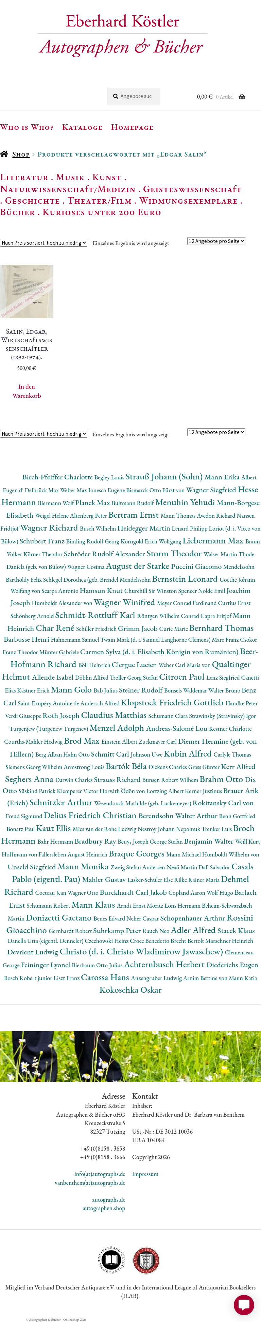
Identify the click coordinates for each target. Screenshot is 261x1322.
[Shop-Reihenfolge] (43, 243)
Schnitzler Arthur (62, 802)
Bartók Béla (127, 766)
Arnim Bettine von (206, 978)
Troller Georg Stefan (134, 677)
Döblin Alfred (92, 677)
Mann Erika (223, 477)
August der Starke (138, 566)
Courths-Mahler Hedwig (34, 741)
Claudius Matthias (114, 715)
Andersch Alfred (100, 703)
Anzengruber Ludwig (157, 978)
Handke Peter (241, 703)
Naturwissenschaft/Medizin (68, 189)
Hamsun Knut (102, 590)
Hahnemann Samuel (75, 639)
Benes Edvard (109, 918)
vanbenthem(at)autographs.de (90, 1182)
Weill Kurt (247, 841)
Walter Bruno (225, 690)
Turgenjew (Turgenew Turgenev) (49, 728)
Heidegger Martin (144, 528)
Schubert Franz (42, 541)
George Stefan (167, 841)
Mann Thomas (179, 515)
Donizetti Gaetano (59, 917)
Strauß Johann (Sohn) (165, 476)
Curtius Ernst (234, 603)
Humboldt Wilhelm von (230, 854)
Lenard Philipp (190, 528)
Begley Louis (110, 477)
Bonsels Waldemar (186, 690)
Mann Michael (184, 854)
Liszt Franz (67, 978)
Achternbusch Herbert (165, 964)
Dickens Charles (168, 767)
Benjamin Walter (209, 841)
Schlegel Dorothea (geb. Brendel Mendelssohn (97, 579)
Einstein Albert (120, 741)
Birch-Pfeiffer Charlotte (58, 477)
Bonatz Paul (21, 829)
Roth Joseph (61, 715)
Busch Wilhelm (98, 528)
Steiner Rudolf (141, 690)
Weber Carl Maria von (185, 665)
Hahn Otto (77, 754)
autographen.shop (104, 1208)
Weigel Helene (52, 515)
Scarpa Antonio (60, 591)
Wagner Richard (50, 527)
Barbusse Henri (27, 639)
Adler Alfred (194, 930)
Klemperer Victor (78, 791)
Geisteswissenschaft (192, 189)
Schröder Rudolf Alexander (105, 554)
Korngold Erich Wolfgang (151, 541)
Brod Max (82, 740)
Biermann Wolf (56, 503)
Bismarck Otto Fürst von (156, 490)
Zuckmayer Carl (158, 741)
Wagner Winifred (125, 602)
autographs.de (108, 1199)
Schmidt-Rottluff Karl (96, 615)
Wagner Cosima (86, 567)
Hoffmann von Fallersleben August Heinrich (55, 854)
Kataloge (82, 126)
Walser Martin (221, 554)
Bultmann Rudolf (133, 503)
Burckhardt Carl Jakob (134, 892)
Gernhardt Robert (71, 931)
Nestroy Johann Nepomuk (170, 829)
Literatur (24, 177)
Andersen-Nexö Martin (170, 867)
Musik (70, 177)
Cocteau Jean (51, 892)
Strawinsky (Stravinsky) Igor (222, 716)
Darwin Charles (74, 780)
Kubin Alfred (189, 753)
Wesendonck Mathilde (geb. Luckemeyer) (143, 803)
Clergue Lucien (135, 664)
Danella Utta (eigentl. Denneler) (46, 941)
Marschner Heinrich (229, 941)
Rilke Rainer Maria (197, 880)
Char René (56, 628)
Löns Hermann (183, 905)
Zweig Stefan (126, 867)
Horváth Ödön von (123, 791)
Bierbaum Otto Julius (98, 965)
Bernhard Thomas (221, 628)
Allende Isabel (53, 677)
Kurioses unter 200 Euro (101, 212)
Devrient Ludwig (33, 952)
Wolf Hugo (220, 892)
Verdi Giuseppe (23, 716)
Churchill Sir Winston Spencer (161, 591)
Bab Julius (106, 690)
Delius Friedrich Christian (91, 815)
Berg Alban (49, 754)
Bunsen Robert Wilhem (170, 780)
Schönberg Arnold (33, 616)
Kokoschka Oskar (130, 989)
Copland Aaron (188, 892)
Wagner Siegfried (212, 490)
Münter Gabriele (59, 652)
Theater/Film (99, 200)
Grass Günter (204, 767)
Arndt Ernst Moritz (140, 905)
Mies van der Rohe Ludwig (105, 829)
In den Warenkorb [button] (26, 391)
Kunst (107, 177)
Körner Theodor (43, 554)
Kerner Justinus (204, 791)
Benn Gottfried (237, 816)
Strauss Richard (118, 779)
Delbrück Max (42, 490)
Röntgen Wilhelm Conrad (169, 616)
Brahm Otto (222, 779)
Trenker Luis (217, 829)
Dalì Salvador (214, 867)
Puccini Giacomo (197, 566)
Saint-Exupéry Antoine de (49, 703)
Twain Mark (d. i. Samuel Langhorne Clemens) (156, 639)
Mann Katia (243, 978)
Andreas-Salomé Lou (177, 728)
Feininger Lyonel (46, 965)
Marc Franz (226, 639)
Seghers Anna (30, 779)
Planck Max (93, 503)
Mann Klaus (94, 904)
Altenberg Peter (89, 515)
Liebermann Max (213, 540)
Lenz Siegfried (223, 677)
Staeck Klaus (236, 930)
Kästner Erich (34, 690)
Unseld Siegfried (32, 867)
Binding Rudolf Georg (93, 541)
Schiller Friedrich (97, 629)
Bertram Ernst (134, 514)
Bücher (17, 212)
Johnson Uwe (146, 754)
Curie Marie (174, 629)
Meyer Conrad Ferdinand (187, 603)
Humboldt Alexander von (62, 603)
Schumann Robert (49, 905)
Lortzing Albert (165, 791)
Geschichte (32, 200)
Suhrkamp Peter (117, 930)
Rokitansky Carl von (223, 803)
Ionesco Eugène (107, 490)
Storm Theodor (175, 553)
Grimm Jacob (138, 628)
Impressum (145, 1174)
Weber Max (74, 490)
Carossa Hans (106, 977)
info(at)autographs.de (99, 1174)
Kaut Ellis (54, 828)
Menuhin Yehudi (186, 502)
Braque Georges (138, 853)
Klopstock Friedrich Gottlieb (173, 702)
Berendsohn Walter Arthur (178, 816)
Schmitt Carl (111, 754)
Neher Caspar (143, 918)
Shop (21, 154)
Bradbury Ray (96, 841)
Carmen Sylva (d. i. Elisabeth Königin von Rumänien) (160, 652)
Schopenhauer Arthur (193, 918)
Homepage (132, 126)
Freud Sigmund (25, 816)
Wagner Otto (84, 892)
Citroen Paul (182, 676)
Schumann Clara (169, 716)
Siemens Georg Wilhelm (35, 767)
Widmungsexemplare (188, 200)
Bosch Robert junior (29, 978)
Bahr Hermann (55, 841)
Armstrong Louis (85, 767)
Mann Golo (72, 689)
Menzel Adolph (117, 728)
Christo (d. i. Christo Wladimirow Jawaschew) (142, 951)
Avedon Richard (217, 515)
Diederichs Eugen (232, 965)
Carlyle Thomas (232, 754)
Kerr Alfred (238, 766)
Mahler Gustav (104, 879)
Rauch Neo (156, 931)
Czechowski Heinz (107, 941)
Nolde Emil (212, 591)
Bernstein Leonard (186, 578)
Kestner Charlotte (230, 728)
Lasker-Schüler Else (150, 880)
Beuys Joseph (134, 841)
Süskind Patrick (38, 791)
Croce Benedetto (150, 941)
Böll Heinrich (94, 665)
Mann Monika (83, 866)
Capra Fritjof (217, 616)
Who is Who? (27, 126)
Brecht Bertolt (188, 941)
